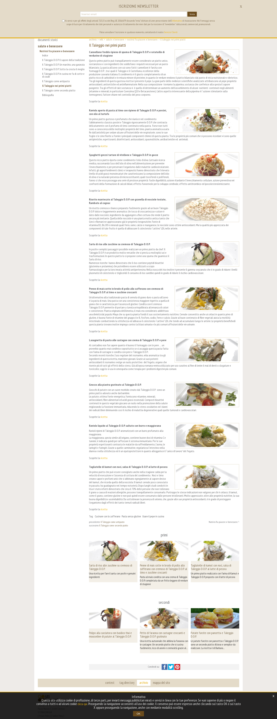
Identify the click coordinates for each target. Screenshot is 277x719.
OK (138, 713)
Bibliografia (48, 97)
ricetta (104, 101)
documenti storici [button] (48, 40)
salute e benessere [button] (50, 46)
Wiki (101, 39)
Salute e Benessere (115, 39)
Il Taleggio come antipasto (56, 84)
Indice (45, 55)
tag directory (127, 679)
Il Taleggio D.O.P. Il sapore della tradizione (58, 61)
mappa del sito (160, 679)
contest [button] (110, 679)
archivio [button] (143, 679)
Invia (192, 14)
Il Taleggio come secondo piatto (58, 93)
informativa (177, 20)
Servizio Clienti (171, 32)
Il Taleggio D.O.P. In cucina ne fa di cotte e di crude (63, 78)
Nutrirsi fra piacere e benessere (57, 51)
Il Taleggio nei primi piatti (56, 88)
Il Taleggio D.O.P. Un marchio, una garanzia (63, 67)
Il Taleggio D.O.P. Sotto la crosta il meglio (63, 72)
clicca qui (86, 704)
